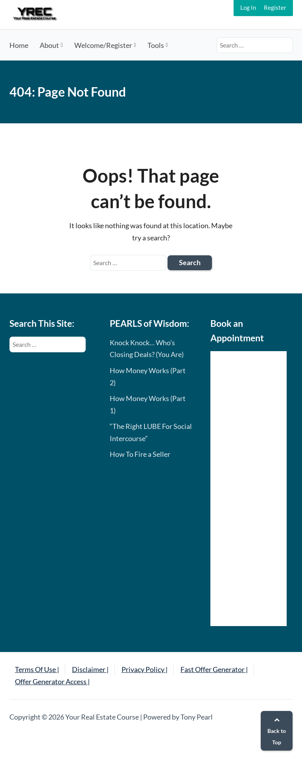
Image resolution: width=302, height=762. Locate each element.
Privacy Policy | (145, 669)
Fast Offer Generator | (214, 669)
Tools (155, 45)
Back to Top (276, 731)
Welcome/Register (103, 45)
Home (18, 45)
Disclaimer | (90, 669)
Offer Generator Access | (52, 681)
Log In (248, 7)
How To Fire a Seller (140, 454)
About (49, 45)
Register (275, 7)
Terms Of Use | (37, 669)
